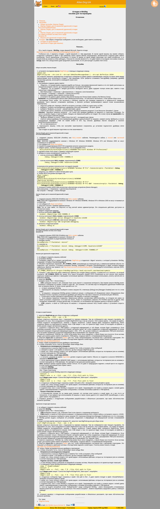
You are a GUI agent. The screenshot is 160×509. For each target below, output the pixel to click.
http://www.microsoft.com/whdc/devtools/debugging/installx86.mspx (58, 52)
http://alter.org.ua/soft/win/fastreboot (48, 341)
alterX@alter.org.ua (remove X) (55, 505)
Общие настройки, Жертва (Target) (51, 24)
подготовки (66, 357)
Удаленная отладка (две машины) (51, 43)
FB (38, 505)
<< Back (44, 6)
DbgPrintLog (64, 71)
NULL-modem (76, 138)
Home (52, 6)
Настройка (42, 22)
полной (110, 138)
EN (58, 6)
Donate (103, 6)
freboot (65, 337)
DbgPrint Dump (44, 501)
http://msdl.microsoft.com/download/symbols (78, 267)
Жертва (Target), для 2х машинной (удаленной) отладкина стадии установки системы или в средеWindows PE (57, 34)
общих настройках (56, 144)
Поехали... (42, 21)
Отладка (42, 40)
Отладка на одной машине (49, 41)
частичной (120, 138)
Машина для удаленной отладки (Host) (53, 38)
